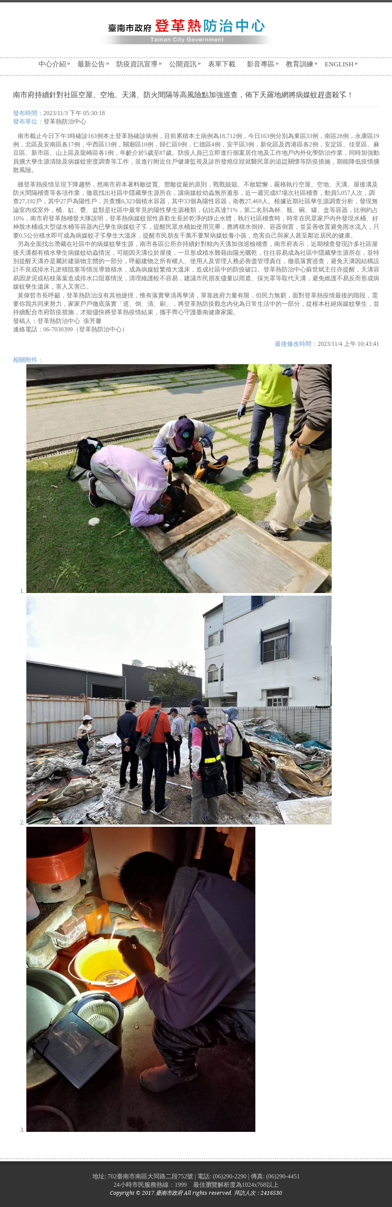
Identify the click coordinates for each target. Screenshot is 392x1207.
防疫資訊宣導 (139, 64)
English (341, 64)
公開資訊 (185, 64)
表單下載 (222, 64)
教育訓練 (302, 64)
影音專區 (263, 64)
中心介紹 (55, 64)
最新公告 (93, 64)
